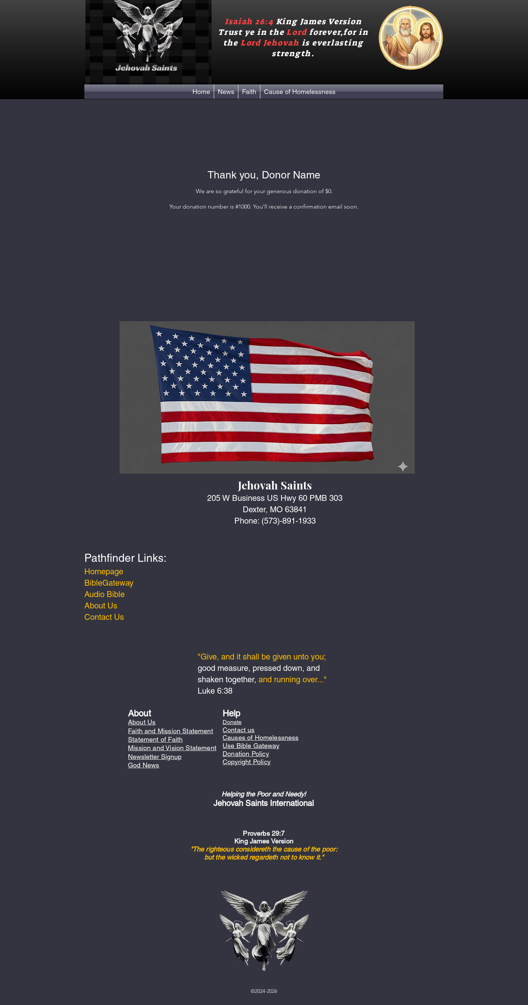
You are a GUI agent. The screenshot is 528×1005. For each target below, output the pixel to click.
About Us (100, 605)
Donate (232, 722)
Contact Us (104, 617)
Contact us (239, 730)
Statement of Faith (155, 739)
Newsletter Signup (155, 756)
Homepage (103, 571)
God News (143, 765)
